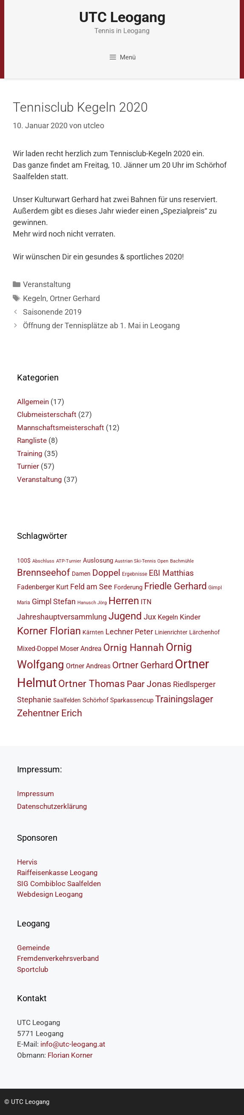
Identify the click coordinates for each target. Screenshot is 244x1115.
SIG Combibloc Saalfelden (59, 883)
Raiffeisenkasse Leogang (57, 872)
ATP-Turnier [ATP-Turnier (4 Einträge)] (68, 561)
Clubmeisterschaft (47, 414)
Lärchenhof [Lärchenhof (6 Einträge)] (204, 632)
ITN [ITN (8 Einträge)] (146, 602)
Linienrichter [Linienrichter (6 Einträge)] (171, 632)
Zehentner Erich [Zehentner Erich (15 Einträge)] (49, 713)
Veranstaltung (47, 284)
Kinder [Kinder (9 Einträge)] (190, 617)
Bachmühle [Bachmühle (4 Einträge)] (182, 561)
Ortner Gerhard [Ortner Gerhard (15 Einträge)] (142, 665)
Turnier (28, 466)
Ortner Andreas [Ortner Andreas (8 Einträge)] (88, 666)
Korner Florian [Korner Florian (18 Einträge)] (49, 631)
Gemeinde (33, 947)
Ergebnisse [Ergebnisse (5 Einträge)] (134, 574)
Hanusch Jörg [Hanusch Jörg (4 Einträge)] (92, 602)
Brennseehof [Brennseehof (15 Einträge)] (43, 572)
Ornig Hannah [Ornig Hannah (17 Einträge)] (133, 647)
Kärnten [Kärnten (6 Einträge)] (93, 632)
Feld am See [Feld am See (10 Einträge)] (91, 586)
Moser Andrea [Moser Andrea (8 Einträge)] (81, 649)
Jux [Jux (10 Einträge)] (150, 616)
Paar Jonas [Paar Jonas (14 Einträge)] (149, 684)
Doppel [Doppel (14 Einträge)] (106, 572)
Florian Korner (70, 1055)
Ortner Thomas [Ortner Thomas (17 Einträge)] (91, 684)
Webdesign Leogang (50, 894)
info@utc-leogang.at (72, 1044)
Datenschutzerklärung (52, 806)
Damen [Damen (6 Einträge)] (81, 573)
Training (30, 453)
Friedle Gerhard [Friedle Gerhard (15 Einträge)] (175, 586)
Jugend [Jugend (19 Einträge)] (125, 616)
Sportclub (32, 969)
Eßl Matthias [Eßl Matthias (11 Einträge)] (171, 573)
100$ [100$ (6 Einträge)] (24, 560)
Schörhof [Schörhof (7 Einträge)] (95, 700)
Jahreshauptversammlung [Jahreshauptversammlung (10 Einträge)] (62, 616)
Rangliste (32, 440)
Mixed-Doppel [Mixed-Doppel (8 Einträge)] (37, 649)
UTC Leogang (122, 16)
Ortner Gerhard (75, 298)
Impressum (35, 793)
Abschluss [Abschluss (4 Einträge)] (43, 561)
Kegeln (34, 298)
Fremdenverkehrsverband (58, 958)
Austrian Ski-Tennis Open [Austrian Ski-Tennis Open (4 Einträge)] (141, 561)
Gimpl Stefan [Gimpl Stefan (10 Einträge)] (54, 601)
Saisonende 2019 (52, 311)
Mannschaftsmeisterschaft (60, 427)
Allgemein (33, 401)
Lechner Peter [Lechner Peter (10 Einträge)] (129, 631)
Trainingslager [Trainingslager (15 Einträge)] (184, 699)
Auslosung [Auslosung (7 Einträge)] (98, 560)
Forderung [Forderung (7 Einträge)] (128, 587)
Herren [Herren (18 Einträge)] (123, 601)
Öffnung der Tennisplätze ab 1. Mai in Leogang (101, 325)
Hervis (27, 862)
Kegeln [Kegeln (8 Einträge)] (168, 617)
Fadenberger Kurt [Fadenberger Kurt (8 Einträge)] (42, 587)
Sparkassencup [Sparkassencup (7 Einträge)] (131, 700)
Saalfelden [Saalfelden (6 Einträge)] (67, 700)
